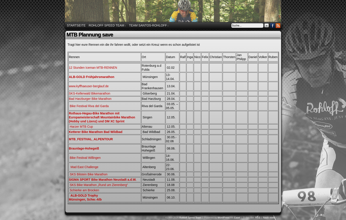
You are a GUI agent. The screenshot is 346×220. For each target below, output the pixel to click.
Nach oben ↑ (270, 217)
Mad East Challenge (84, 167)
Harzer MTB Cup (81, 126)
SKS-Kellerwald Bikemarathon (89, 93)
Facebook (272, 25)
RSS (278, 25)
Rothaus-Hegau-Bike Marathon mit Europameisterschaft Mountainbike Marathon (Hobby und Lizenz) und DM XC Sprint (102, 117)
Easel (237, 217)
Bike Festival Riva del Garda (89, 106)
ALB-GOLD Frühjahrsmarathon (91, 77)
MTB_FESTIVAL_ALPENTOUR (91, 139)
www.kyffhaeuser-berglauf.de (89, 86)
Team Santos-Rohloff (149, 25)
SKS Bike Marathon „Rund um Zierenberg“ (99, 185)
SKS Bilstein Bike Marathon (88, 174)
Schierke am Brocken (84, 190)
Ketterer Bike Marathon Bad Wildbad (95, 132)
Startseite (76, 25)
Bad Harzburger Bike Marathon (90, 99)
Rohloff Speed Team (173, 11)
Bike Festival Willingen (85, 157)
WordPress (223, 217)
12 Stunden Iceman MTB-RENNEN (93, 67)
